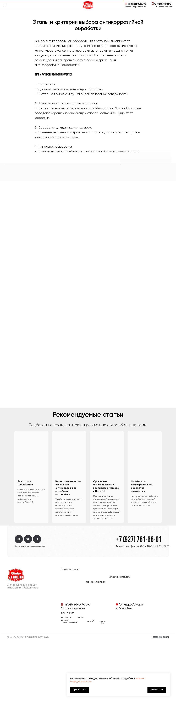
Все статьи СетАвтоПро (25, 546)
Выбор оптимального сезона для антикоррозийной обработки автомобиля (68, 551)
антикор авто (31, 699)
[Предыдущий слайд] (9, 539)
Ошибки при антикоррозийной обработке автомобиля (141, 549)
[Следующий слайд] (166, 539)
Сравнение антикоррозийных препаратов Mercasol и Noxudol (106, 549)
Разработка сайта (160, 699)
